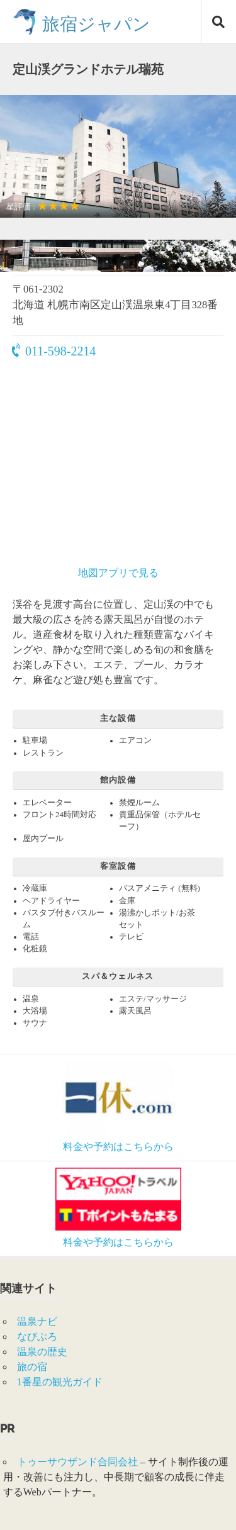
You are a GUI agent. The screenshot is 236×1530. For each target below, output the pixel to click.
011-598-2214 (54, 351)
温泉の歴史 (42, 1351)
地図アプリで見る (118, 572)
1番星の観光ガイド (60, 1381)
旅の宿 (32, 1366)
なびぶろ (37, 1336)
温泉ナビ (37, 1321)
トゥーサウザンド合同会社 (77, 1461)
